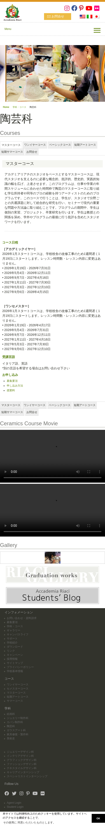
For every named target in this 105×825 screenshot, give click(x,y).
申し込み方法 (15, 385)
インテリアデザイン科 (20, 755)
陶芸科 (11, 726)
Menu (8, 29)
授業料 (11, 390)
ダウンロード (15, 646)
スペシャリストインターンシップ (27, 776)
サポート (12, 638)
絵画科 (11, 714)
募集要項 (12, 380)
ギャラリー (13, 630)
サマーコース (15, 700)
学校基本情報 (15, 671)
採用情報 (12, 658)
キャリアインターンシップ (23, 772)
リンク (11, 650)
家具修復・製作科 (17, 734)
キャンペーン (15, 654)
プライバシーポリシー (20, 667)
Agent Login (14, 802)
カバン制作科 (15, 722)
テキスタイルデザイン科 (22, 768)
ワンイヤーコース (17, 684)
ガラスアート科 (16, 730)
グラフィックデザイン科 (22, 760)
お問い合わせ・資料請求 (22, 618)
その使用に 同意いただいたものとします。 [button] (29, 822)
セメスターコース (17, 688)
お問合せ (57, 16)
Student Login (15, 806)
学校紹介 (12, 642)
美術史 (11, 738)
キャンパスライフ (17, 634)
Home (6, 107)
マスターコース (16, 692)
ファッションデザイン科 (22, 764)
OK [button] (98, 818)
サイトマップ (15, 663)
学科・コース (19, 107)
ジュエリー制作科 (17, 718)
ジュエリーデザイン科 (20, 751)
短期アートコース (17, 696)
